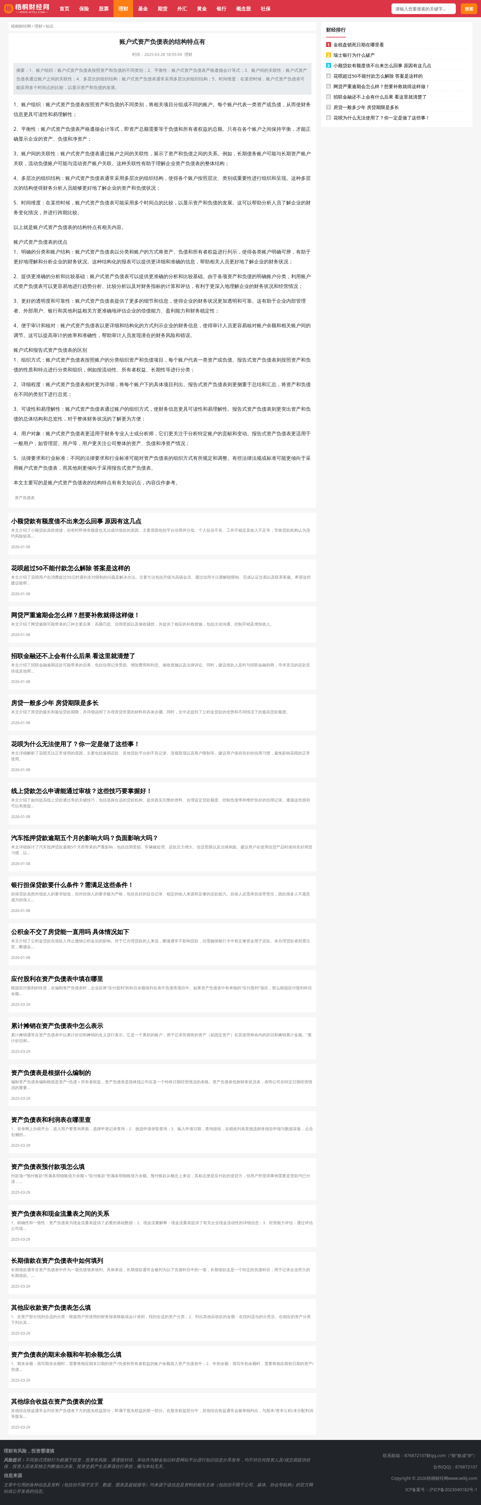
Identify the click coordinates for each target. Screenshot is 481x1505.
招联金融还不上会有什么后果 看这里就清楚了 (376, 97)
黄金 (202, 8)
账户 (40, 70)
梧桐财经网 (21, 26)
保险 (84, 8)
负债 (83, 70)
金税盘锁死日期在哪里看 (355, 44)
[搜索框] (423, 8)
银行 (221, 8)
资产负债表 (195, 70)
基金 (143, 8)
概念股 (243, 8)
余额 (271, 325)
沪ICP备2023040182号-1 (453, 1489)
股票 (104, 8)
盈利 (170, 310)
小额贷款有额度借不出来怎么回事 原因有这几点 (378, 65)
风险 (170, 335)
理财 (123, 8)
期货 (162, 8)
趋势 (87, 286)
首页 (64, 8)
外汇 (182, 8)
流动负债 (38, 163)
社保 (266, 8)
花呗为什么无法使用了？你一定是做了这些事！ (378, 117)
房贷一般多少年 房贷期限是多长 (362, 107)
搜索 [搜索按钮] (469, 9)
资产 (74, 70)
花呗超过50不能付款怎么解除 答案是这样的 (374, 76)
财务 (306, 104)
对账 (257, 325)
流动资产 (82, 163)
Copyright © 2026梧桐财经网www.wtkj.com (434, 1478)
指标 (156, 286)
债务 (252, 153)
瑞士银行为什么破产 (350, 55)
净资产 (79, 138)
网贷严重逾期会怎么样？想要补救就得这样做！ (378, 86)
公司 (112, 443)
